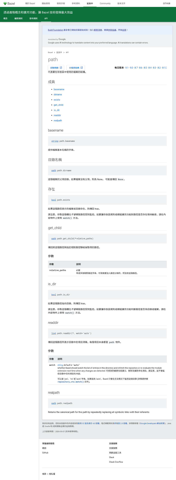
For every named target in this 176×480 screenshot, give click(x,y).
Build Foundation (55, 30)
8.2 (159, 67)
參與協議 (112, 30)
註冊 (124, 30)
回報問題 (56, 67)
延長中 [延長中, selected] (90, 3)
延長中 (59, 52)
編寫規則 (18, 18)
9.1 (126, 67)
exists (57, 99)
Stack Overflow (116, 462)
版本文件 (121, 3)
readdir (57, 115)
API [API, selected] (46, 18)
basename (59, 89)
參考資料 (76, 3)
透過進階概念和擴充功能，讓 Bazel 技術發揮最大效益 (38, 12)
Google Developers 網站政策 (152, 423)
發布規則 (33, 18)
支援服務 (113, 448)
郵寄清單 (98, 30)
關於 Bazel (30, 3)
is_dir (57, 110)
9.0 (131, 67)
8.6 (140, 67)
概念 (5, 18)
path (54, 170)
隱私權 (52, 474)
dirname (58, 94)
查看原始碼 (76, 67)
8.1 (164, 67)
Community (105, 3)
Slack (111, 457)
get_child (58, 105)
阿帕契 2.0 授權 (120, 423)
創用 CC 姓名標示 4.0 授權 (88, 423)
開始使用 (46, 3)
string (55, 141)
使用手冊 (61, 3)
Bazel (50, 52)
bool (54, 199)
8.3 (154, 67)
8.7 (136, 67)
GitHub (166, 3)
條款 (44, 474)
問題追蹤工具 (115, 453)
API (67, 52)
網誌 (44, 448)
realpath (58, 120)
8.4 (149, 67)
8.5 (145, 67)
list (54, 333)
